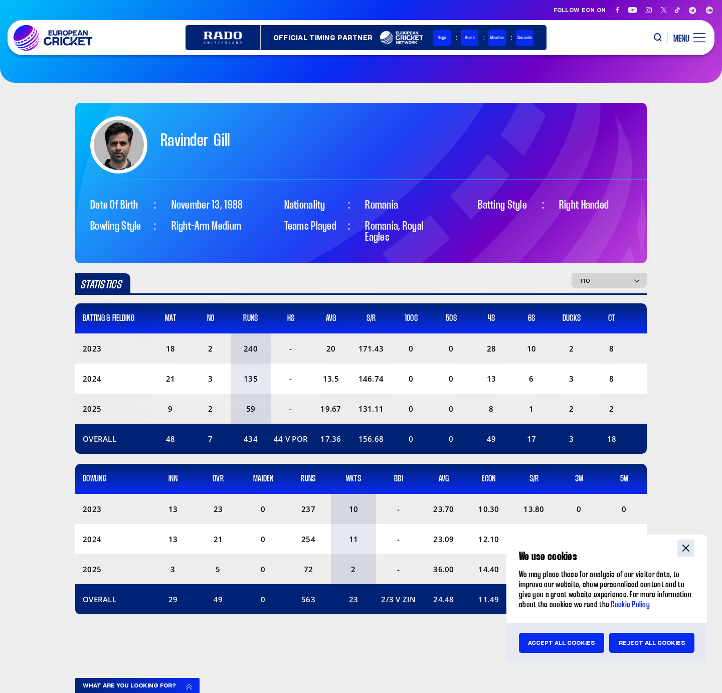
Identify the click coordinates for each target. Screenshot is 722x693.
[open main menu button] (685, 38)
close (685, 548)
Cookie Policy (630, 605)
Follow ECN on (580, 10)
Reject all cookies (652, 643)
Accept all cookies (561, 643)
